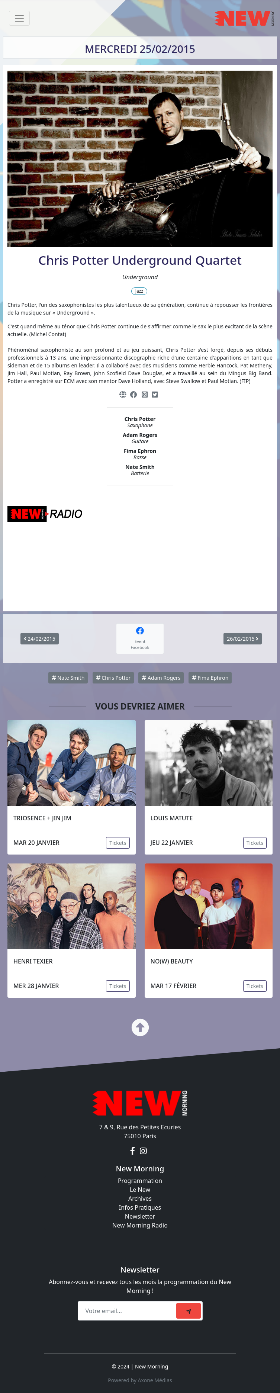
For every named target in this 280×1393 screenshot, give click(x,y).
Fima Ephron (210, 677)
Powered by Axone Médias (140, 1380)
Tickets (117, 842)
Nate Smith (68, 677)
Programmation (140, 1181)
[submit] (188, 1311)
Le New (140, 1190)
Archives (140, 1198)
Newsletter (140, 1216)
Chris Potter (113, 677)
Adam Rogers (161, 677)
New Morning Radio (140, 1225)
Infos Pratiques (140, 1207)
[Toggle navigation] (19, 18)
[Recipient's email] (128, 1311)
